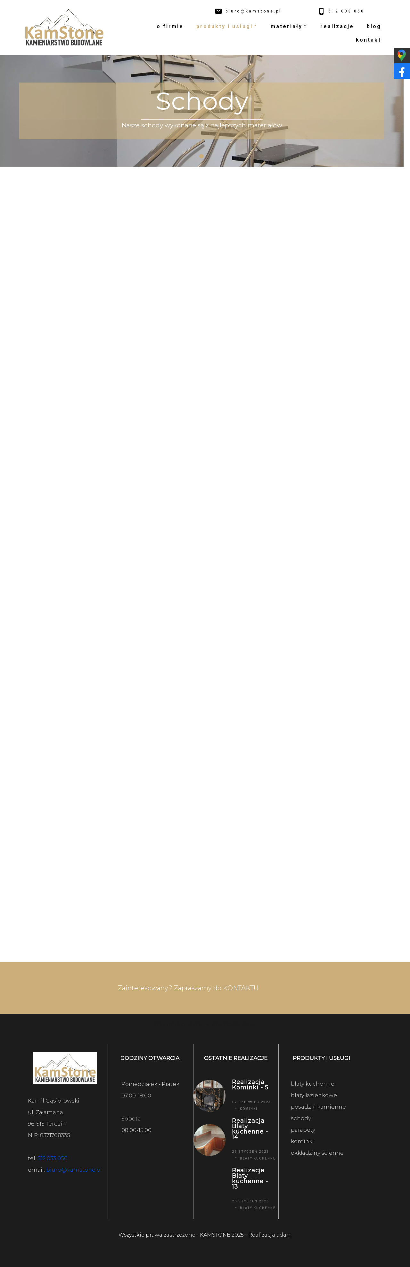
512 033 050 (52, 1158)
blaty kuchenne (312, 1083)
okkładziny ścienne (317, 1153)
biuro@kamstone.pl (74, 1170)
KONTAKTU (240, 988)
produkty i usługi (227, 26)
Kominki (249, 1109)
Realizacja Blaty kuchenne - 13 (250, 1179)
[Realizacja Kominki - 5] (209, 1095)
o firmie (170, 26)
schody (301, 1118)
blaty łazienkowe (314, 1095)
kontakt (368, 40)
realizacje (337, 26)
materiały (289, 26)
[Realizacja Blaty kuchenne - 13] (209, 1189)
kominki (302, 1141)
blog (374, 26)
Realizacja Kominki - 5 (250, 1085)
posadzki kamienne (318, 1107)
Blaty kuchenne (258, 1158)
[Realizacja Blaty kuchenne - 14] (209, 1139)
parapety (303, 1130)
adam (284, 1235)
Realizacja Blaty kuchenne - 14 (250, 1129)
